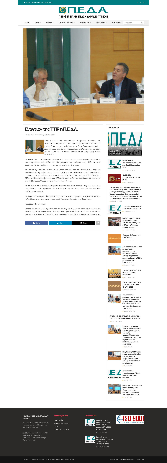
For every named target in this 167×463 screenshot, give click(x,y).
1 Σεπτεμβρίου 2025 (128, 311)
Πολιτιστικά (100, 23)
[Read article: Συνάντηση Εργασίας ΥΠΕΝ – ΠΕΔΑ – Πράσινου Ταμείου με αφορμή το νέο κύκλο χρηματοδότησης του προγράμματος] (114, 329)
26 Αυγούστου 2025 (116, 321)
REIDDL (72, 459)
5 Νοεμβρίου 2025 (128, 211)
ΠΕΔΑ (37, 23)
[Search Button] (142, 23)
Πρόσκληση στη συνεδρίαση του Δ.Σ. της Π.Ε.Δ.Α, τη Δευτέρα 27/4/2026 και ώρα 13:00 (125, 148)
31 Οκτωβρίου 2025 (128, 230)
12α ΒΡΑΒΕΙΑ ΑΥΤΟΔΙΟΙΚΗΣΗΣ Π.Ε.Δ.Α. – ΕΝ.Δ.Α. (131, 177)
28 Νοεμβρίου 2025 (128, 182)
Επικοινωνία (48, 2)
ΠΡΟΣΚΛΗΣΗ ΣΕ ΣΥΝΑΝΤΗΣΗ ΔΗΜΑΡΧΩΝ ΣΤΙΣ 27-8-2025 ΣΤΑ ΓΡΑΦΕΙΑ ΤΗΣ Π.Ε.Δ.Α (125, 317)
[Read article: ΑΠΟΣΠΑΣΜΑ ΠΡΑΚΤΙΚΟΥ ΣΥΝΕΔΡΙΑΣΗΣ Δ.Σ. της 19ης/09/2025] (114, 286)
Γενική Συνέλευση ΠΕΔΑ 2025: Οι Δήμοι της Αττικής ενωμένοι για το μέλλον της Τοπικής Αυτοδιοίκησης (131, 222)
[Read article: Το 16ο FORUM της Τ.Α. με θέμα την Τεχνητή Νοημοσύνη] (114, 273)
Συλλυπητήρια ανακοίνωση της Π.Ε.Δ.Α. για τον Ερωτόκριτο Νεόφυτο (131, 374)
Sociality (58, 459)
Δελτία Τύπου (50, 135)
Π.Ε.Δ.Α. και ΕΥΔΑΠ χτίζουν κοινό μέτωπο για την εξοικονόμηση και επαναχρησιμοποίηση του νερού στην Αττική (132, 390)
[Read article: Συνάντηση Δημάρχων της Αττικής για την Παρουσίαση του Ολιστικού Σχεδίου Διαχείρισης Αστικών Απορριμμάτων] (114, 250)
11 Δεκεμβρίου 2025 (128, 170)
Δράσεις (49, 23)
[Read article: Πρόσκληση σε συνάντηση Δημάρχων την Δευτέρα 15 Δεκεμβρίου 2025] (114, 164)
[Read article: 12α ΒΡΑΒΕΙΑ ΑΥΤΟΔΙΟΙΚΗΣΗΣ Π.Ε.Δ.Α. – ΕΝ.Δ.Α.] (114, 178)
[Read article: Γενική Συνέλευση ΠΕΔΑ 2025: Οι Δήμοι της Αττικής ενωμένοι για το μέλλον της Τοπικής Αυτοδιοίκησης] (114, 221)
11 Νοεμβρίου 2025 (116, 201)
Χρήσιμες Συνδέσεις (61, 423)
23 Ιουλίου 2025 (127, 347)
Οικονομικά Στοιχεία (61, 429)
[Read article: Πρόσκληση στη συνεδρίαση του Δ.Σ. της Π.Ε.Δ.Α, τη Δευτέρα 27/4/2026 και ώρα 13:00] (90, 422)
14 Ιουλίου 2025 (127, 380)
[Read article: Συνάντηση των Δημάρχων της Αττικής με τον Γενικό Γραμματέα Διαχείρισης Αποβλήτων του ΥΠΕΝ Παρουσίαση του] (114, 298)
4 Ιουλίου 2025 (127, 397)
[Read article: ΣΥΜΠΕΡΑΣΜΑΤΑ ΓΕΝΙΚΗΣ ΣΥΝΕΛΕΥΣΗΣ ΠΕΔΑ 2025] (114, 209)
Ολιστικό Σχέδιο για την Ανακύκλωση (131, 236)
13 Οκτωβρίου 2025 (128, 277)
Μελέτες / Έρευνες (66, 23)
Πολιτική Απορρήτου (38, 2)
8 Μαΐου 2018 (29, 135)
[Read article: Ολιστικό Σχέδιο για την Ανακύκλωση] (114, 238)
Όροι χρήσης (26, 2)
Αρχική (26, 23)
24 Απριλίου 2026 (115, 154)
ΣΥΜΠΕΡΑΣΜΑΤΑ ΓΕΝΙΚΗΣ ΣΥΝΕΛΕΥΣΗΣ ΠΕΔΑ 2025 (132, 207)
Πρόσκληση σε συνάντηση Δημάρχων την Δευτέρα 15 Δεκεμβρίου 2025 (132, 163)
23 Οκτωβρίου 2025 (128, 240)
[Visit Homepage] (83, 12)
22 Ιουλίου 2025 (127, 366)
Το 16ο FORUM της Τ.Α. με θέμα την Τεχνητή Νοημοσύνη (131, 272)
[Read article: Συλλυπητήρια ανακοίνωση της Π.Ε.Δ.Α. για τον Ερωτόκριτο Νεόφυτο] (114, 374)
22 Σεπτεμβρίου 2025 (129, 290)
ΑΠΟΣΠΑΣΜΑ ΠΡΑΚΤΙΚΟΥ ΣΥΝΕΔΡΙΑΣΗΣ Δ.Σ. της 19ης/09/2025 (131, 284)
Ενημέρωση (84, 23)
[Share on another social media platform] (98, 223)
